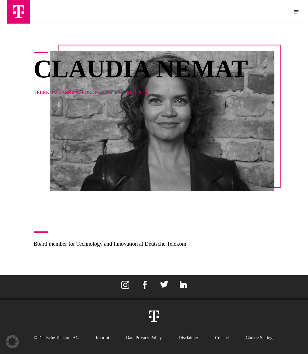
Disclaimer (188, 337)
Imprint (102, 337)
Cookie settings (260, 337)
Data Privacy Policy (144, 337)
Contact (222, 337)
